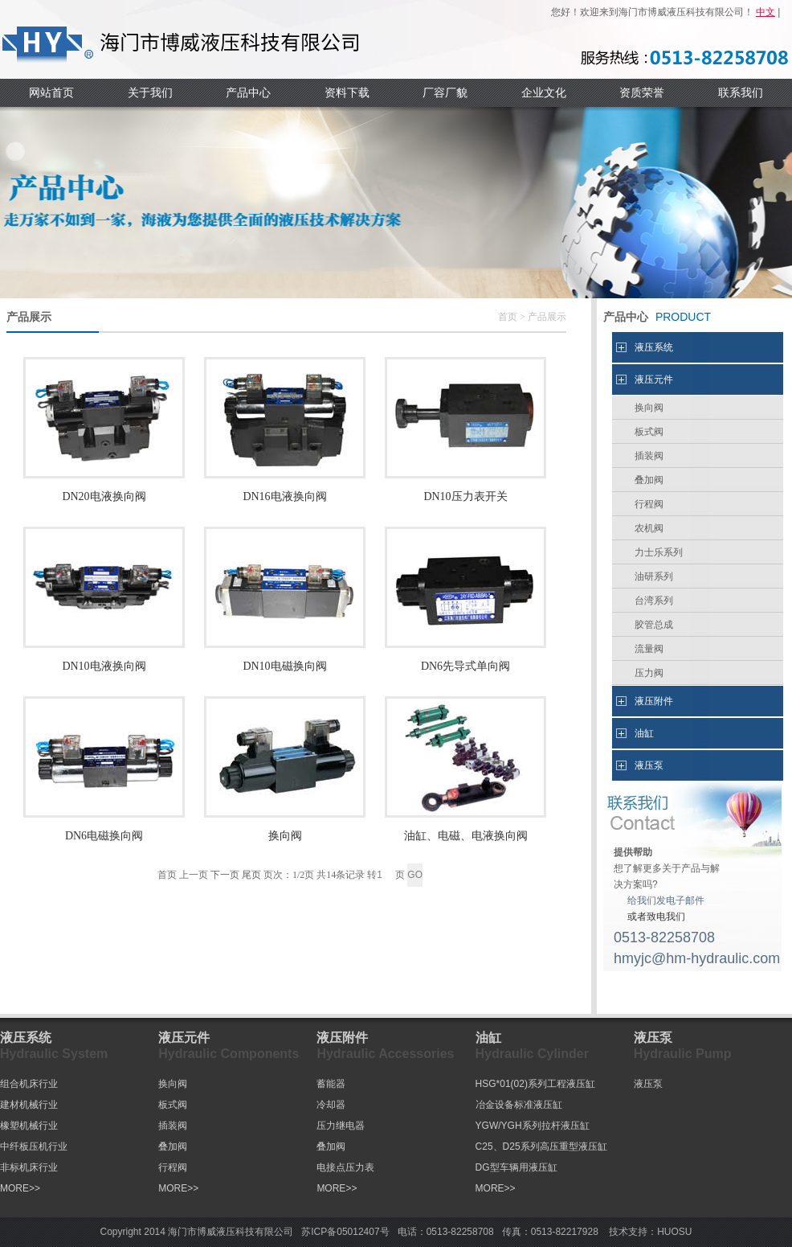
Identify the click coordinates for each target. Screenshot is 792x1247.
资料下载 (347, 92)
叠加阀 (649, 480)
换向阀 (285, 836)
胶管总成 (654, 624)
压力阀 (649, 673)
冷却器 (330, 1104)
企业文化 (543, 92)
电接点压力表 (345, 1167)
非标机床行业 (29, 1167)
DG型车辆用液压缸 (516, 1167)
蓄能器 (330, 1083)
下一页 (224, 874)
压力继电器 (340, 1125)
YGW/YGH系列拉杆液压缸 (533, 1125)
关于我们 (150, 92)
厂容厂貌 (445, 92)
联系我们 (740, 92)
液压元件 (654, 379)
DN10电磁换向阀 (284, 666)
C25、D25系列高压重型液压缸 (541, 1146)
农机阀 (649, 528)
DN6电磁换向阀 (104, 836)
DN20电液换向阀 (103, 496)
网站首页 (51, 92)
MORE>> (20, 1188)
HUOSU (674, 1231)
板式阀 (649, 431)
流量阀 (649, 648)
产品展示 (547, 316)
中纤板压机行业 (33, 1146)
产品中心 (248, 92)
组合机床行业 (29, 1083)
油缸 (644, 733)
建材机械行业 (29, 1104)
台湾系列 (654, 600)
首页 (507, 316)
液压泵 (649, 765)
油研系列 (654, 576)
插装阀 (649, 455)
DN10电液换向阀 (103, 666)
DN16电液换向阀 (284, 496)
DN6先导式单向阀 (465, 666)
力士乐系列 (659, 552)
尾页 (251, 874)
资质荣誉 (641, 92)
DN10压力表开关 (465, 496)
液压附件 (654, 701)
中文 (765, 12)
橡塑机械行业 (29, 1125)
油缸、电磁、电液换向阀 (466, 836)
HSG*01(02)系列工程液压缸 (535, 1083)
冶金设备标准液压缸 (519, 1104)
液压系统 (654, 347)
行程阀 (649, 504)
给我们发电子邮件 (665, 900)
